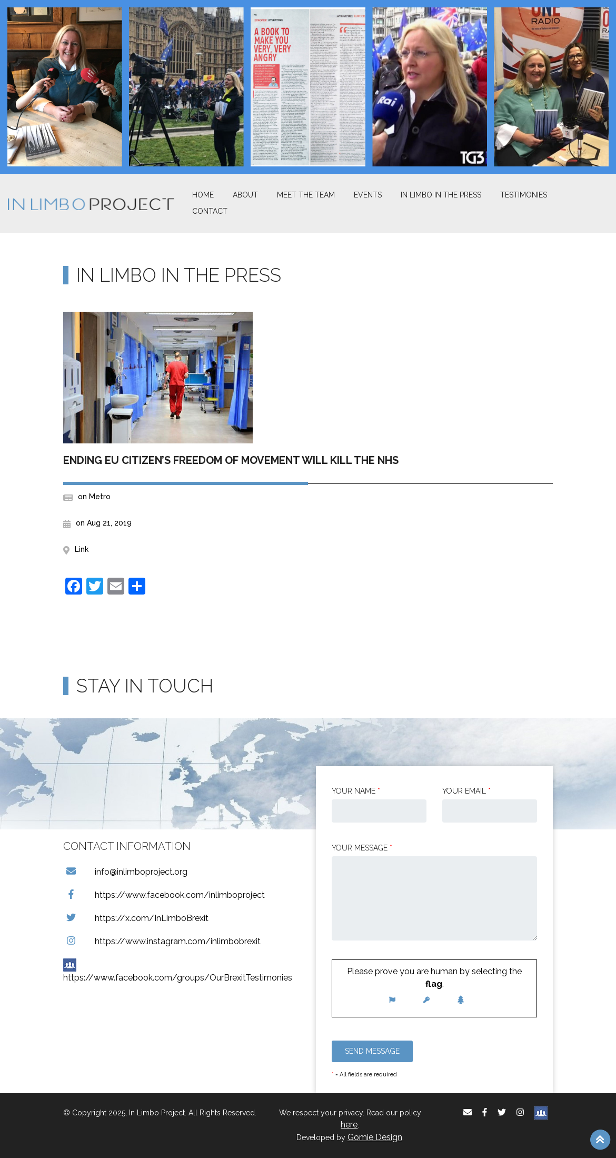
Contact (209, 211)
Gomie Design (374, 1137)
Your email (466, 791)
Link (81, 549)
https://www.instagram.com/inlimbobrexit (162, 941)
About (245, 195)
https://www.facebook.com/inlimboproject (164, 895)
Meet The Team (306, 195)
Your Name (356, 791)
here (349, 1125)
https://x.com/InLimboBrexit (135, 918)
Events (368, 195)
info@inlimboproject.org (125, 872)
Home (203, 195)
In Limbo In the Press (441, 195)
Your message (362, 848)
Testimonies (523, 195)
